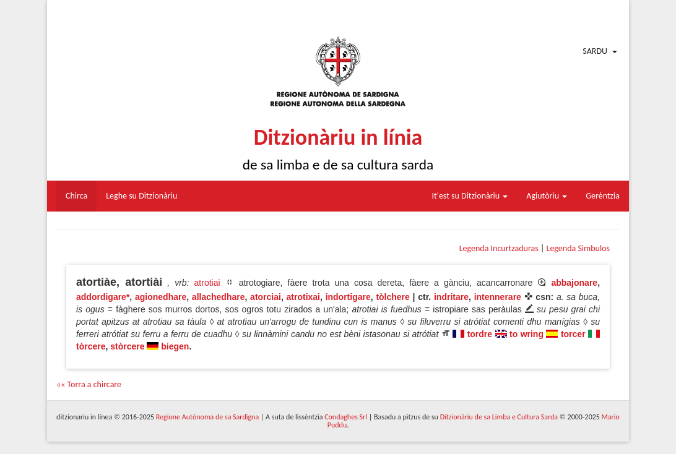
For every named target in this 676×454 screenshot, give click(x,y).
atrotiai (207, 283)
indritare (451, 297)
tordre (479, 334)
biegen (175, 346)
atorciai (265, 297)
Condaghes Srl (345, 417)
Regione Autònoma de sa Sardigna (207, 417)
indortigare (348, 297)
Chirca (76, 196)
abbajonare (574, 283)
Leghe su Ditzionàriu (141, 196)
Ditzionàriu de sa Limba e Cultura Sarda (499, 417)
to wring (526, 334)
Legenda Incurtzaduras (499, 248)
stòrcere (127, 346)
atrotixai (303, 297)
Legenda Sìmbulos (578, 248)
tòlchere (392, 297)
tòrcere (90, 346)
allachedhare (218, 297)
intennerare (497, 297)
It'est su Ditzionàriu (470, 196)
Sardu (595, 51)
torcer (573, 334)
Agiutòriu (546, 196)
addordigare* (102, 297)
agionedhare (160, 297)
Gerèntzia (603, 196)
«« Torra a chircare (88, 384)
